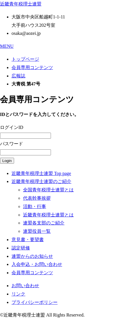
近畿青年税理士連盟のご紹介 (41, 181)
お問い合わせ (25, 285)
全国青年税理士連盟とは (48, 189)
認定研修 (21, 247)
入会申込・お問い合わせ (37, 264)
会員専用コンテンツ (32, 67)
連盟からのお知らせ (32, 256)
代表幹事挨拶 (37, 198)
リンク (18, 293)
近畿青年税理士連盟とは (48, 214)
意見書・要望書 (28, 239)
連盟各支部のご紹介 (43, 222)
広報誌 (18, 75)
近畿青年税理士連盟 (20, 3)
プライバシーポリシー (35, 302)
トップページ (25, 59)
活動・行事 (34, 206)
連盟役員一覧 (37, 231)
